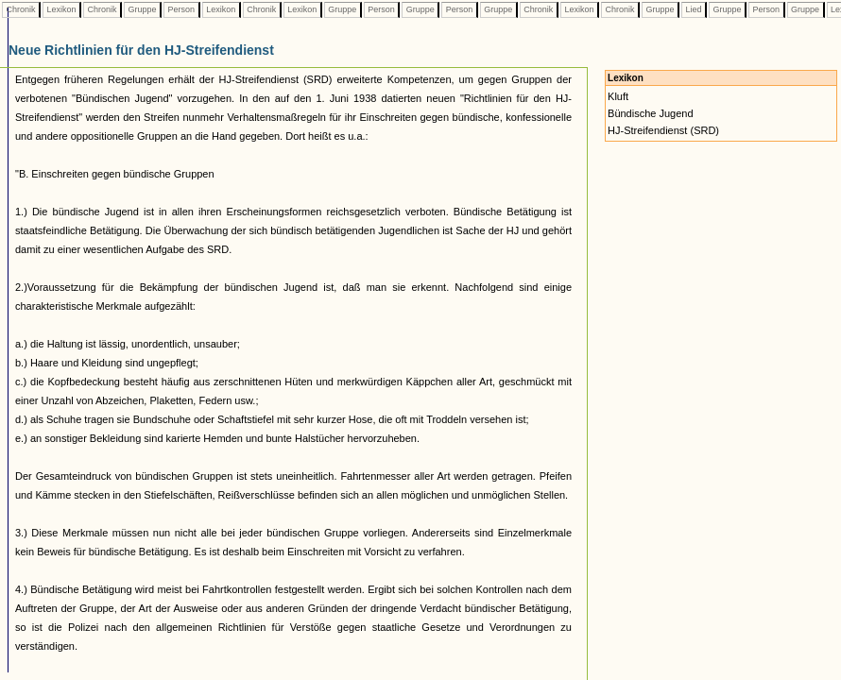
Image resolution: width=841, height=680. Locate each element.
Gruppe (142, 9)
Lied (693, 9)
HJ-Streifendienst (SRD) (663, 130)
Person (181, 9)
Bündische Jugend (651, 113)
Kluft (618, 96)
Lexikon (61, 9)
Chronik (21, 9)
